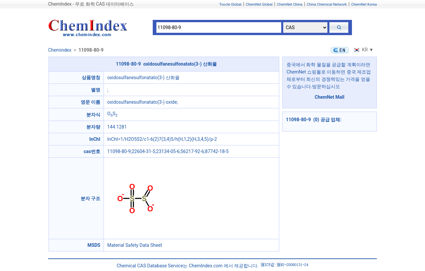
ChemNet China (289, 4)
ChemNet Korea (364, 4)
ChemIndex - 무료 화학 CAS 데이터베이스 (91, 4)
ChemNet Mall (330, 97)
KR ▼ (363, 49)
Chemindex (59, 50)
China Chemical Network (327, 4)
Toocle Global (230, 4)
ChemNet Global (259, 4)
